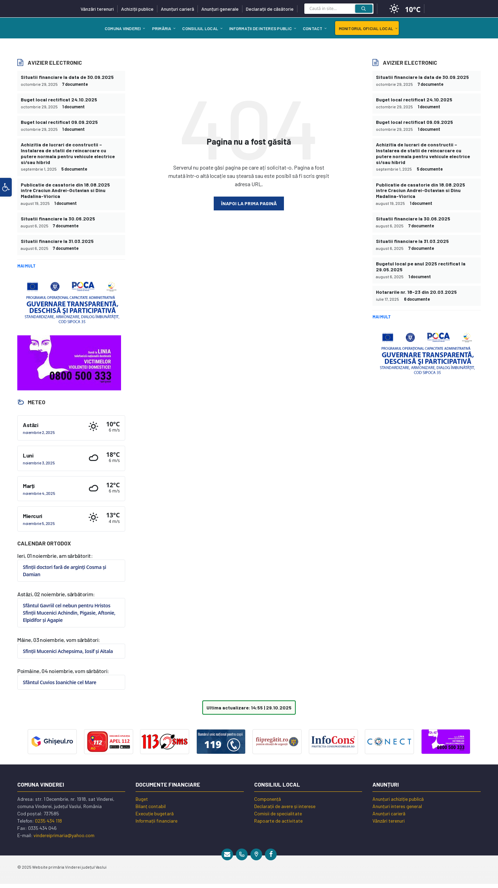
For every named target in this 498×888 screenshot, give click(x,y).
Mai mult (26, 265)
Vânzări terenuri (97, 9)
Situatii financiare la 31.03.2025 (57, 241)
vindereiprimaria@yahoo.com (64, 835)
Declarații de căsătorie (270, 9)
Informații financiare (156, 821)
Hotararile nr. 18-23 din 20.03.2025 (416, 292)
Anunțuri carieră (177, 9)
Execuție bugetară (155, 813)
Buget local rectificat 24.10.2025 (59, 99)
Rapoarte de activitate (278, 821)
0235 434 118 (48, 821)
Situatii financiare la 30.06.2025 (58, 218)
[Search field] (339, 10)
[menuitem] (123, 28)
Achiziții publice (137, 9)
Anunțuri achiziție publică (398, 799)
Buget (142, 799)
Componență (267, 799)
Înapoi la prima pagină (249, 203)
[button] (6, 187)
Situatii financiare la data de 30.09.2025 (67, 77)
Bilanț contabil (151, 806)
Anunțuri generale (220, 9)
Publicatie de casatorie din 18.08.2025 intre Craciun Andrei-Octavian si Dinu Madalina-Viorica (65, 190)
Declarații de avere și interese (284, 806)
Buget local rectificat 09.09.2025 (59, 122)
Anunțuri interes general (397, 806)
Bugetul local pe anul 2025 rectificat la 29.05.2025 (420, 266)
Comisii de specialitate (278, 813)
